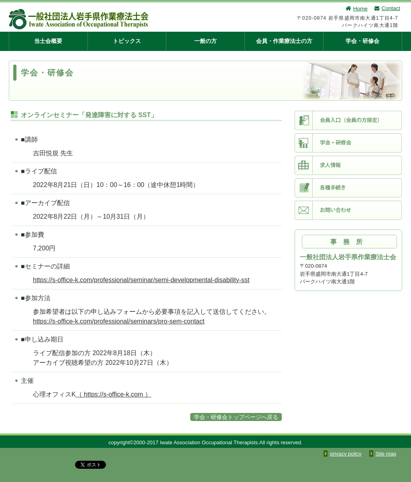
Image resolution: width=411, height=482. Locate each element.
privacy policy (345, 454)
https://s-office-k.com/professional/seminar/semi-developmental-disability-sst (141, 280)
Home (356, 9)
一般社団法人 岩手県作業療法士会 (119, 19)
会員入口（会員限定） (348, 120)
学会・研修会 (362, 41)
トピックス (127, 41)
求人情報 (348, 165)
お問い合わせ (348, 210)
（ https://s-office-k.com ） (113, 394)
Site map (386, 454)
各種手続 (348, 187)
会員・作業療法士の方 (284, 41)
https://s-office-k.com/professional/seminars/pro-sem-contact (118, 321)
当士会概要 (48, 41)
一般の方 (205, 41)
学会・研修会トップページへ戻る (236, 417)
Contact (387, 8)
